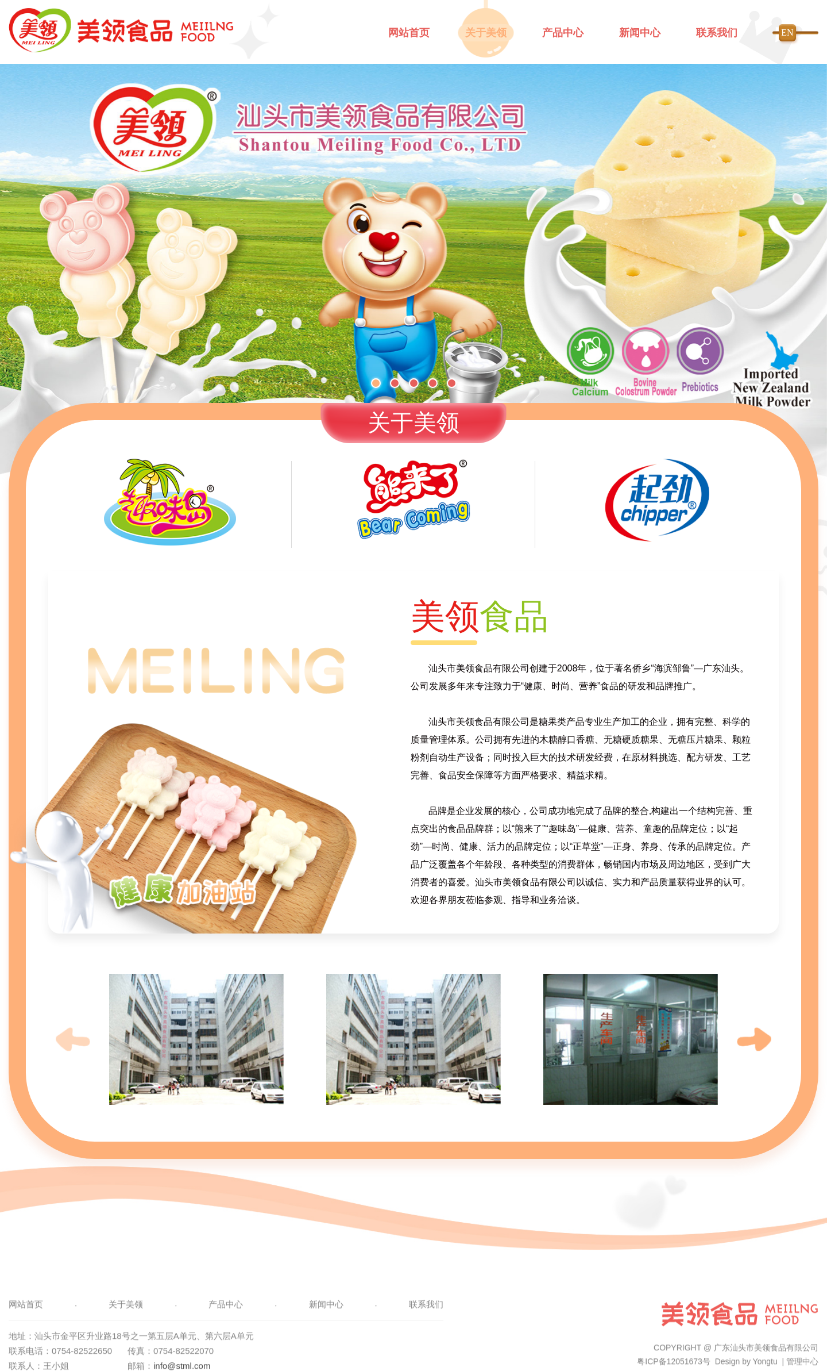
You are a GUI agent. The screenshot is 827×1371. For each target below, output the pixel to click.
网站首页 (409, 33)
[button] (376, 383)
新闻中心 (639, 33)
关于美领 (486, 33)
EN (787, 32)
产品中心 (562, 33)
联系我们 (716, 33)
